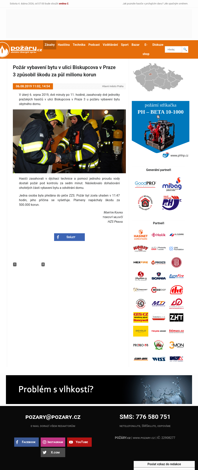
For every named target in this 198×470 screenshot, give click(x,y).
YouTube (82, 442)
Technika (79, 45)
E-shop (146, 49)
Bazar (135, 45)
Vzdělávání (110, 45)
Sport (125, 45)
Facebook (28, 442)
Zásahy (50, 45)
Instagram (55, 442)
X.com (55, 452)
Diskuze (157, 45)
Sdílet (70, 237)
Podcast (94, 45)
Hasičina (64, 45)
